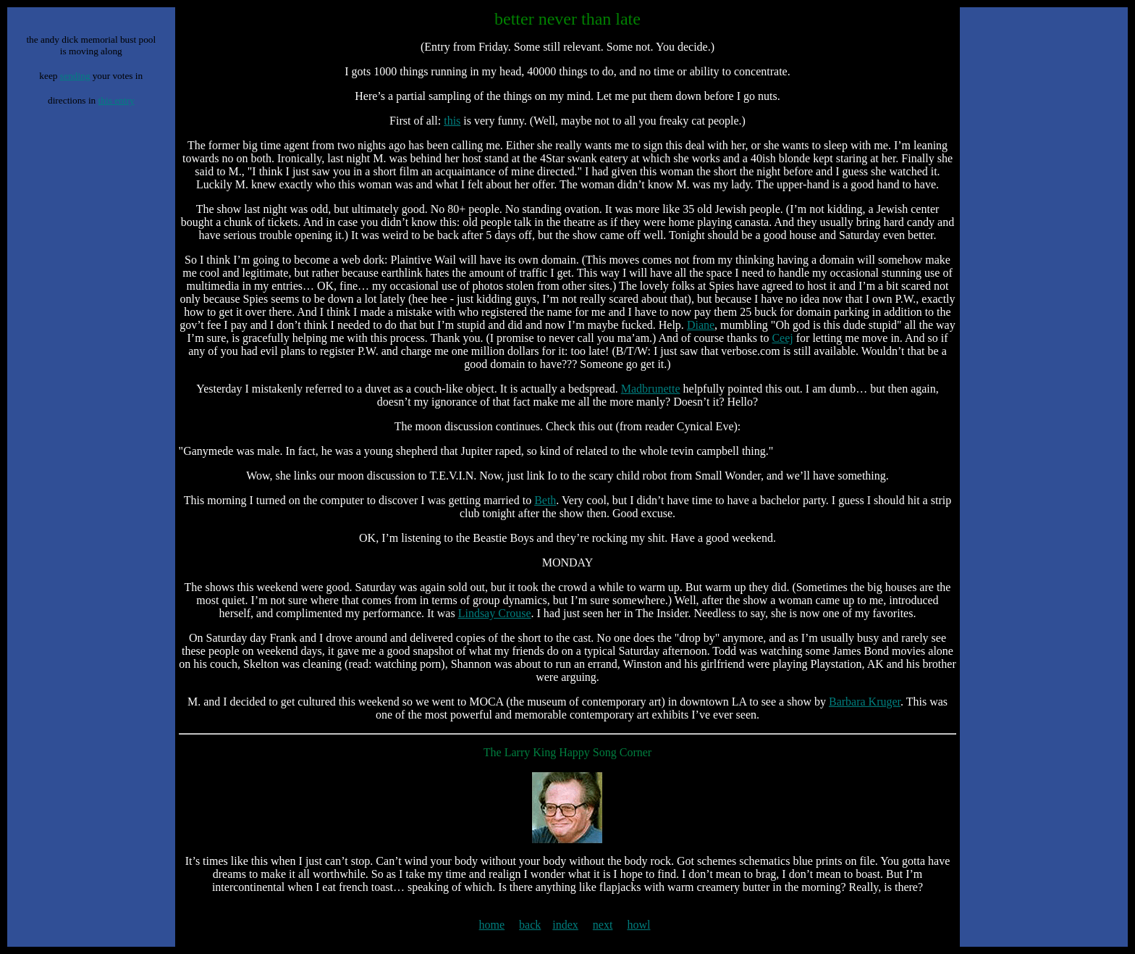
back (530, 925)
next (603, 925)
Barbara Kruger (864, 701)
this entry (116, 100)
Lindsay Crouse (494, 613)
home (492, 925)
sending (75, 75)
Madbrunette (650, 388)
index (565, 925)
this (452, 120)
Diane (700, 325)
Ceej (782, 338)
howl (638, 925)
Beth (545, 500)
